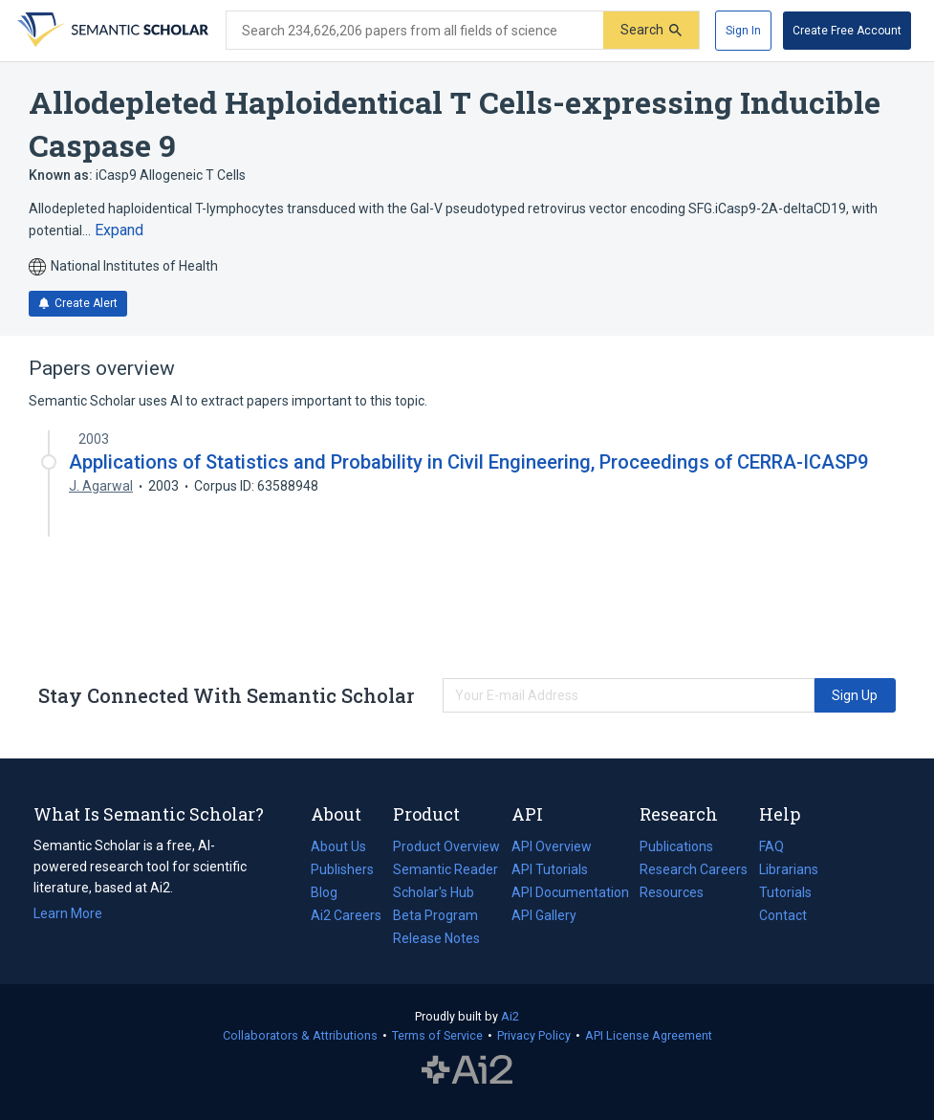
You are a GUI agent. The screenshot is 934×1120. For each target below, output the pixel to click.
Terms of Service (437, 1035)
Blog (332, 892)
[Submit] (651, 30)
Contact (783, 915)
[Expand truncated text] (119, 230)
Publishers (342, 869)
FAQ (771, 846)
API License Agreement (648, 1035)
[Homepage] (110, 30)
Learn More (67, 913)
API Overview (551, 846)
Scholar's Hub (433, 892)
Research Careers (694, 869)
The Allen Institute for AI (467, 1069)
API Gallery (543, 915)
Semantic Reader (445, 869)
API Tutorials (549, 869)
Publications (676, 846)
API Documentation (570, 892)
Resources (672, 892)
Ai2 (510, 1016)
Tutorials (785, 892)
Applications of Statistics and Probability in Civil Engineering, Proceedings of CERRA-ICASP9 (468, 461)
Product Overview (446, 846)
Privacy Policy (534, 1035)
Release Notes (436, 938)
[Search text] (415, 30)
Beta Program (435, 915)
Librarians (788, 869)
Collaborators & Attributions (300, 1035)
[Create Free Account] (847, 30)
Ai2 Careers (346, 915)
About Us (338, 846)
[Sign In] (743, 31)
